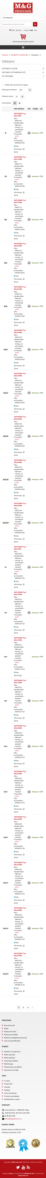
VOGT (17, 136)
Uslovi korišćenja (10, 1093)
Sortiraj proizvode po (9, 90)
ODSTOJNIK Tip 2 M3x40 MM (20, 909)
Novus (11, 1173)
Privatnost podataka (11, 1096)
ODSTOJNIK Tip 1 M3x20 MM (20, 245)
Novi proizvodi (9, 1025)
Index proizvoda (10, 1031)
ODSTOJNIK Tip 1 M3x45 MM (20, 461)
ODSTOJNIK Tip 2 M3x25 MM (20, 772)
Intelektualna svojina (12, 1099)
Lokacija (7, 1087)
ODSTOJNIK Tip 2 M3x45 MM (20, 954)
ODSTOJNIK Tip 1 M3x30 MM (20, 331)
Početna (5, 55)
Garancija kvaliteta (11, 1061)
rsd (31, 30)
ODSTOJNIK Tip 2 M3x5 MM (20, 548)
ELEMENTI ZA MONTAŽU (19, 55)
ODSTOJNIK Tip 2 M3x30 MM (20, 818)
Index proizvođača (11, 1034)
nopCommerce (23, 1175)
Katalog (7, 1090)
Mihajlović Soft (29, 1173)
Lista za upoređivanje (12, 1041)
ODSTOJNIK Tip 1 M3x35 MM (20, 374)
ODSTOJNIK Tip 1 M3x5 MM (20, 115)
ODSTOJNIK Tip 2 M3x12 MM (20, 639)
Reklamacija (8, 1064)
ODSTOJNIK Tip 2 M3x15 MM (20, 681)
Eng (18, 30)
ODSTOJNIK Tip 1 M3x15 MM (20, 201)
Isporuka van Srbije (11, 1070)
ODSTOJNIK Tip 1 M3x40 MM (20, 418)
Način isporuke (9, 1055)
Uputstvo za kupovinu (12, 1051)
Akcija (6, 1028)
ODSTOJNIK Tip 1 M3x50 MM (20, 504)
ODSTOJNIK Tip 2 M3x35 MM (20, 863)
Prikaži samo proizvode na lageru (16, 85)
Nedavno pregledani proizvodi (15, 1038)
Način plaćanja (9, 1058)
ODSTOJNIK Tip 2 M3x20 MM (20, 727)
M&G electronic (17, 1162)
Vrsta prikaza (6, 103)
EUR (35, 30)
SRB (11, 30)
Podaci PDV (8, 1084)
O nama (7, 1081)
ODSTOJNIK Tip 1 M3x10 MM (20, 158)
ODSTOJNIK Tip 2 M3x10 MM (20, 593)
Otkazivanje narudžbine (13, 1067)
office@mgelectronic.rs (13, 1119)
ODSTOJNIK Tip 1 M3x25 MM (20, 288)
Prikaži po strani (7, 96)
